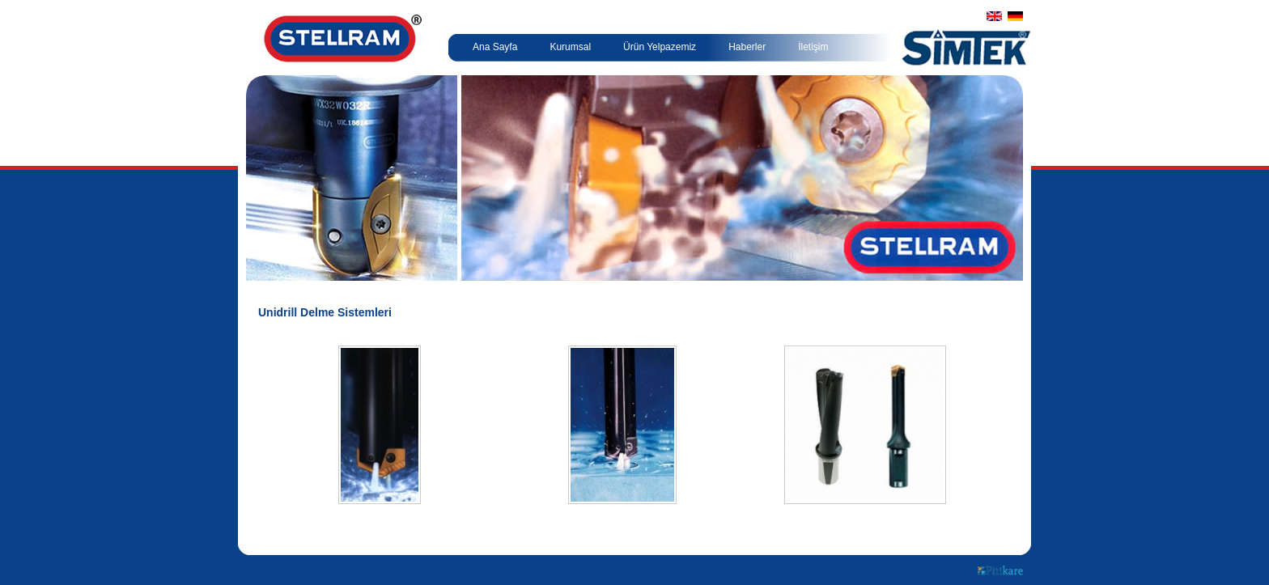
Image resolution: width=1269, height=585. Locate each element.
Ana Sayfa (495, 47)
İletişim (813, 47)
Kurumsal (570, 47)
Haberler (747, 47)
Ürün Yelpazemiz (659, 47)
